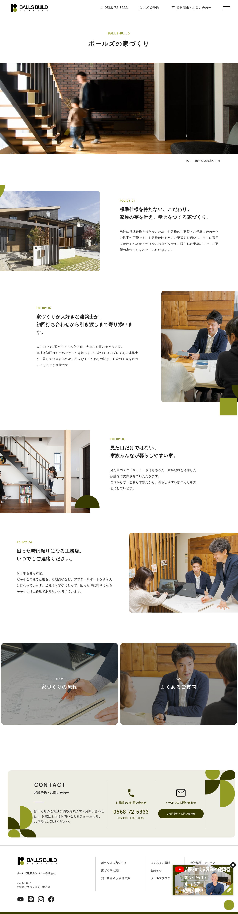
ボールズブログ (160, 878)
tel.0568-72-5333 (114, 8)
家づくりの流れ (60, 686)
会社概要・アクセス (203, 862)
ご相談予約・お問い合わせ (181, 813)
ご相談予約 (151, 7)
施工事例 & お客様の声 (115, 878)
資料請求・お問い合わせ (193, 7)
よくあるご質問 (178, 686)
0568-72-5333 (131, 812)
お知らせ (156, 870)
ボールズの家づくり (113, 862)
